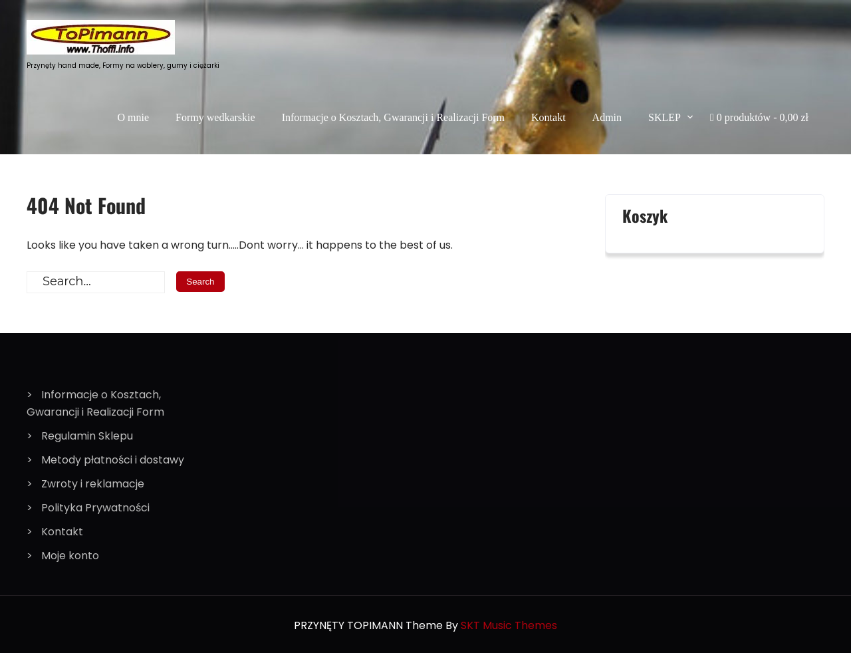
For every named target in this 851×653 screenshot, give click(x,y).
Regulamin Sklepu (87, 436)
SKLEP (664, 117)
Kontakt (548, 117)
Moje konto (70, 555)
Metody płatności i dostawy (112, 459)
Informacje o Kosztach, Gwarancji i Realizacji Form (393, 117)
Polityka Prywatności (95, 507)
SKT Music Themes (509, 625)
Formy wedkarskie (215, 117)
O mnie (134, 117)
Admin (607, 117)
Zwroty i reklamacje (92, 483)
